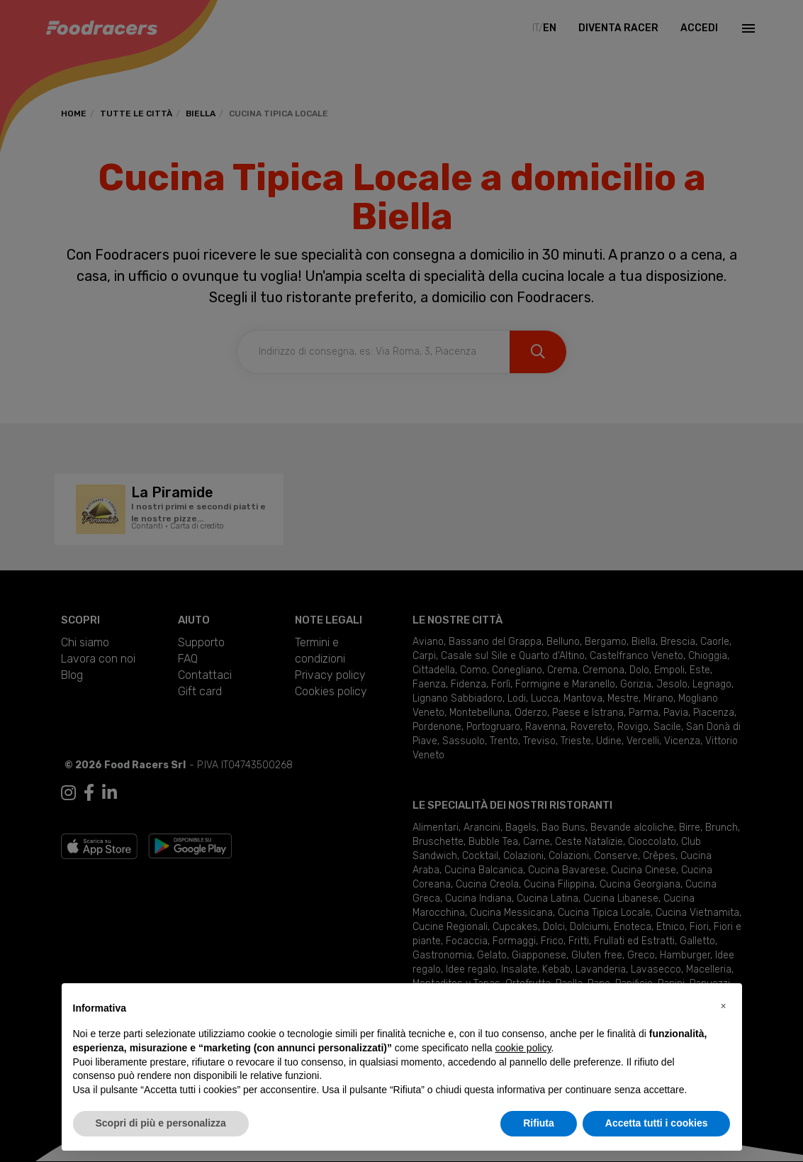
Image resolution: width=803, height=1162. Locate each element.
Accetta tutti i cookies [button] (656, 1123)
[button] (723, 1006)
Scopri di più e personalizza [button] (161, 1123)
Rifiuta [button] (538, 1123)
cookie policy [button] (523, 1047)
